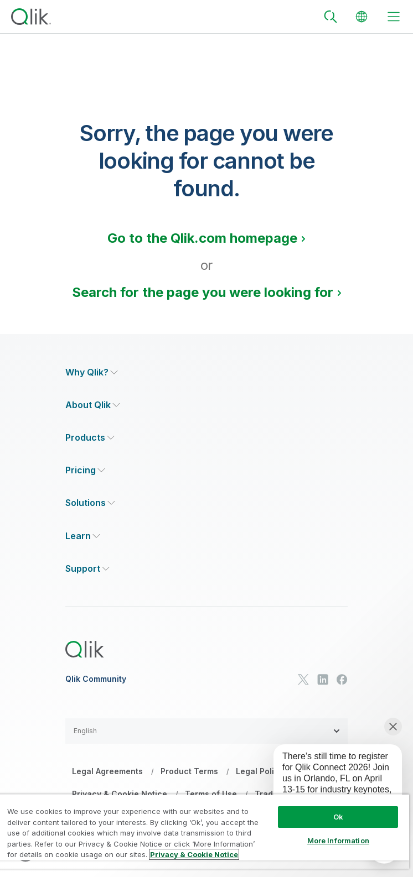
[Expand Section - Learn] (82, 536)
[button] (206, 731)
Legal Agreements (107, 771)
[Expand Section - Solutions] (90, 503)
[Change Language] (361, 17)
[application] (330, 786)
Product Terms (189, 771)
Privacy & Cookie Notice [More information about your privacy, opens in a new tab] (194, 854)
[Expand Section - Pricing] (85, 470)
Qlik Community (95, 679)
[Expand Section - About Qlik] (92, 405)
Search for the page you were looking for (202, 292)
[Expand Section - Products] (90, 437)
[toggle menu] (393, 16)
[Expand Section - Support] (87, 568)
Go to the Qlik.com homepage (202, 238)
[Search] (330, 16)
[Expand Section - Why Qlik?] (91, 372)
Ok (338, 816)
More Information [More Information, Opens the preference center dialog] (338, 840)
